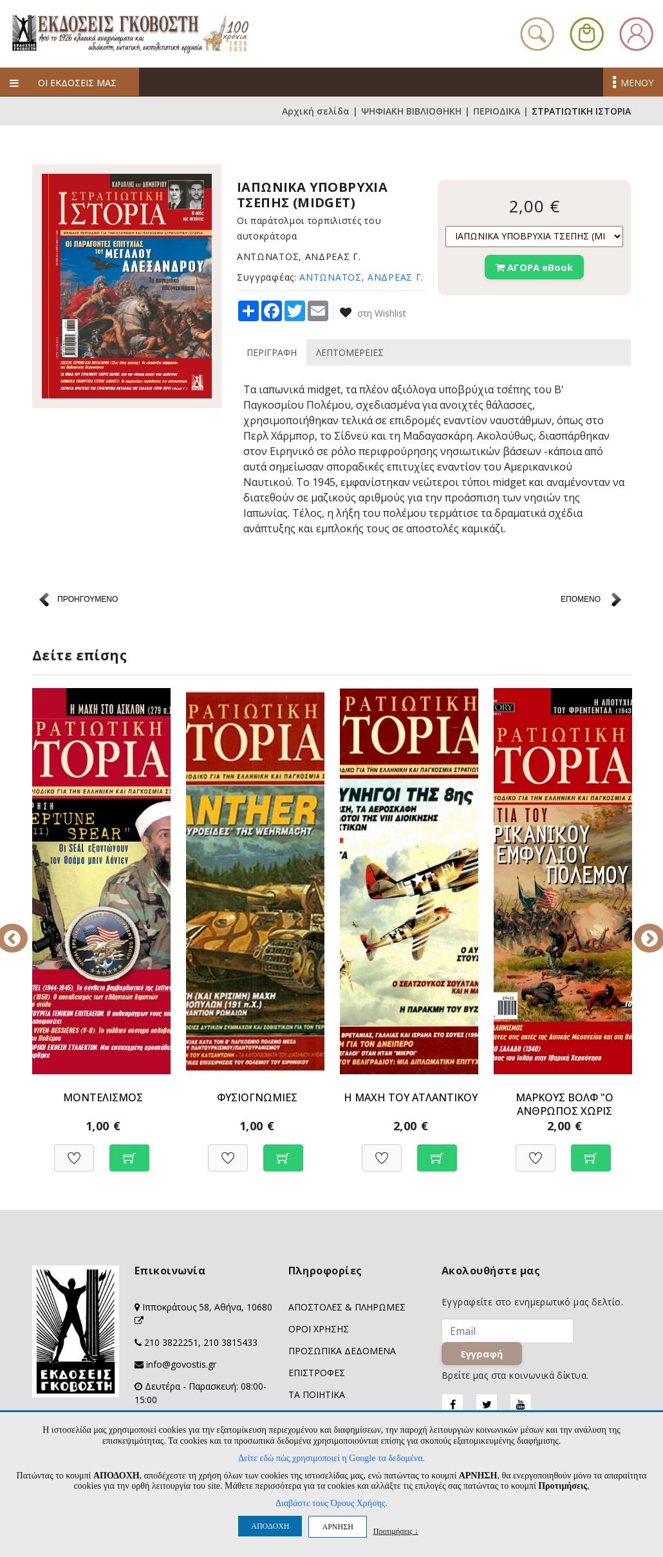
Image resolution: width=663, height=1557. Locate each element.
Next (640, 929)
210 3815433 (230, 1342)
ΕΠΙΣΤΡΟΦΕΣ (316, 1372)
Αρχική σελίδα (316, 111)
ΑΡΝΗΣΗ (337, 1526)
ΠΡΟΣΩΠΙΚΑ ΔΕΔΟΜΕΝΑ (342, 1351)
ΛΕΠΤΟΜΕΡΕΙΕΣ (350, 352)
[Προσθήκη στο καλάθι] (129, 1151)
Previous (22, 929)
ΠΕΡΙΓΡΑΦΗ (272, 352)
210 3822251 (171, 1342)
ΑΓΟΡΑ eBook (534, 267)
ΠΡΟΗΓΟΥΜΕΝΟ (87, 599)
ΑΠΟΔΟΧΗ (270, 1526)
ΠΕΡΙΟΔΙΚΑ (496, 111)
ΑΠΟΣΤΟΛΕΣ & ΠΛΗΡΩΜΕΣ (347, 1307)
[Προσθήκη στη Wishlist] (74, 1151)
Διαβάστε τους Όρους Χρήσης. (331, 1503)
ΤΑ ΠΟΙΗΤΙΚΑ (316, 1394)
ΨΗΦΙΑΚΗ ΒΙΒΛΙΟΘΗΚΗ (411, 111)
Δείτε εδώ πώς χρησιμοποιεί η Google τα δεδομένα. (331, 1458)
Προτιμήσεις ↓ (395, 1531)
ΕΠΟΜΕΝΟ (581, 599)
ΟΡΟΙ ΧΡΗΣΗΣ (318, 1329)
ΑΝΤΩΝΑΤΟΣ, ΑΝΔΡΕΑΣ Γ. (361, 277)
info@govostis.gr (181, 1364)
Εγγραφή (482, 1353)
